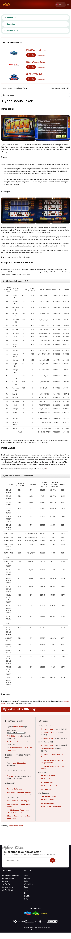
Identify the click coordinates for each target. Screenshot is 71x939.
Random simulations (14, 742)
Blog (25, 893)
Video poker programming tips (19, 801)
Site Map (27, 896)
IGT (47, 469)
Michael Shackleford (16, 826)
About (26, 875)
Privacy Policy (35, 930)
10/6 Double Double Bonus (51, 807)
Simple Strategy (47, 729)
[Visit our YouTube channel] (3, 863)
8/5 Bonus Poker (47, 779)
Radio (26, 887)
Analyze (10, 776)
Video (26, 890)
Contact (27, 878)
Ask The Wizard (7, 890)
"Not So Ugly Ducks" (49, 796)
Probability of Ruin (14, 736)
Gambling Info (6, 881)
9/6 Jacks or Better (48, 775)
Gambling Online (7, 887)
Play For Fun (6, 884)
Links (26, 881)
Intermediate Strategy (49, 732)
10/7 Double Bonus (48, 803)
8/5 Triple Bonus (47, 789)
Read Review (41, 55)
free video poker (19, 763)
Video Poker (18, 727)
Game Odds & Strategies (10, 875)
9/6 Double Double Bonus (50, 786)
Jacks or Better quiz (14, 789)
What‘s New (28, 884)
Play (31, 55)
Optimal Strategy (47, 738)
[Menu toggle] (67, 4)
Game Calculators (8, 878)
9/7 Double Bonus (47, 782)
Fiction (26, 899)
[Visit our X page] (8, 863)
